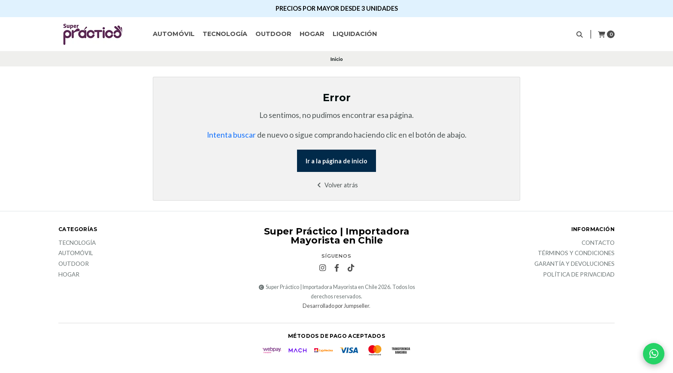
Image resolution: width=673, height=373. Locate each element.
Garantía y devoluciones (574, 264)
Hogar (312, 34)
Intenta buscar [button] (231, 134)
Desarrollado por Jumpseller (336, 306)
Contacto (598, 243)
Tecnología (225, 34)
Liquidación (355, 34)
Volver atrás (336, 185)
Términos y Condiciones (576, 253)
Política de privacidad (579, 275)
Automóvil (173, 34)
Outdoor (273, 34)
